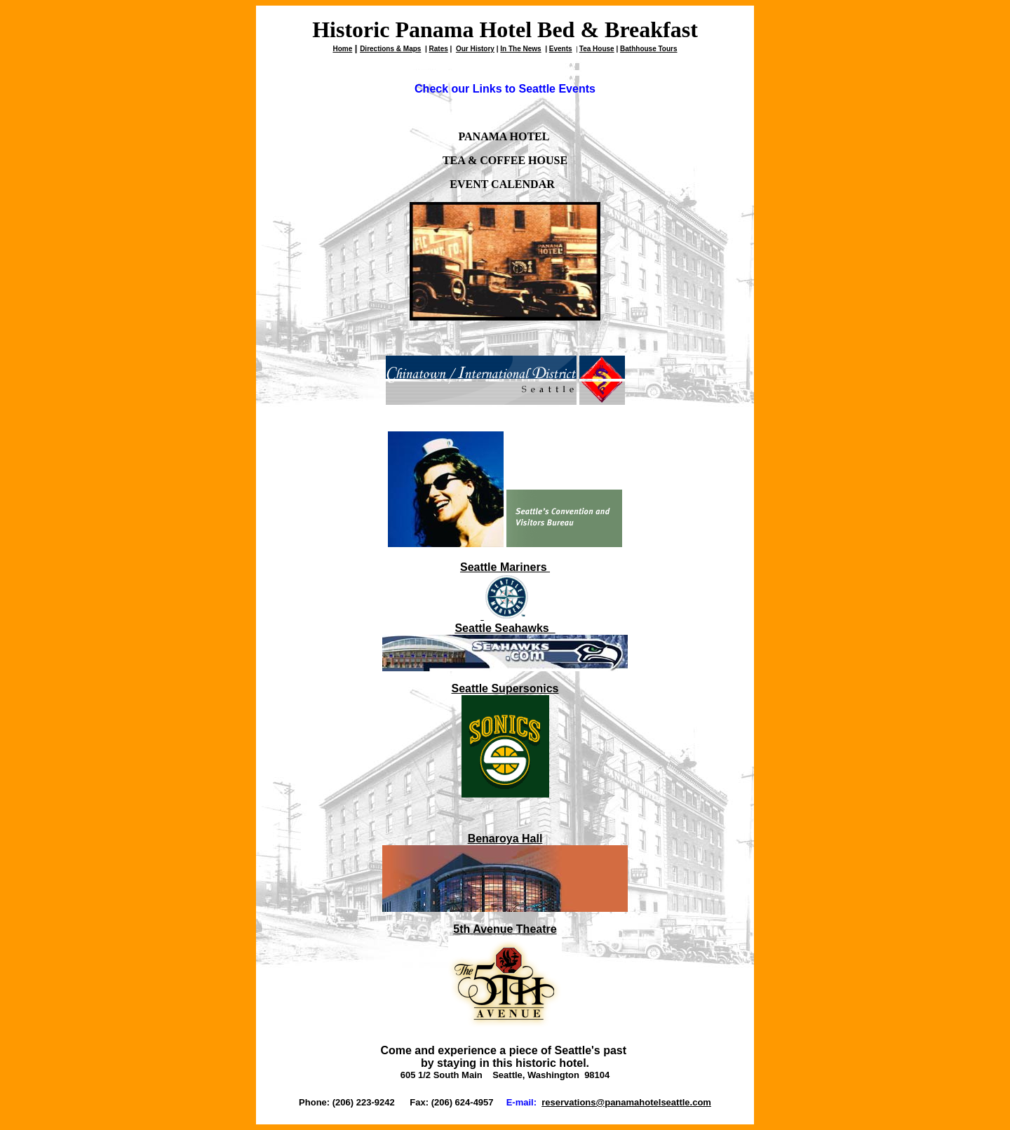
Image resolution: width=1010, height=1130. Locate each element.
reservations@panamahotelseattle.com (626, 1102)
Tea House (596, 49)
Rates (438, 49)
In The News (520, 49)
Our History (475, 49)
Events (560, 49)
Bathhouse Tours (648, 49)
